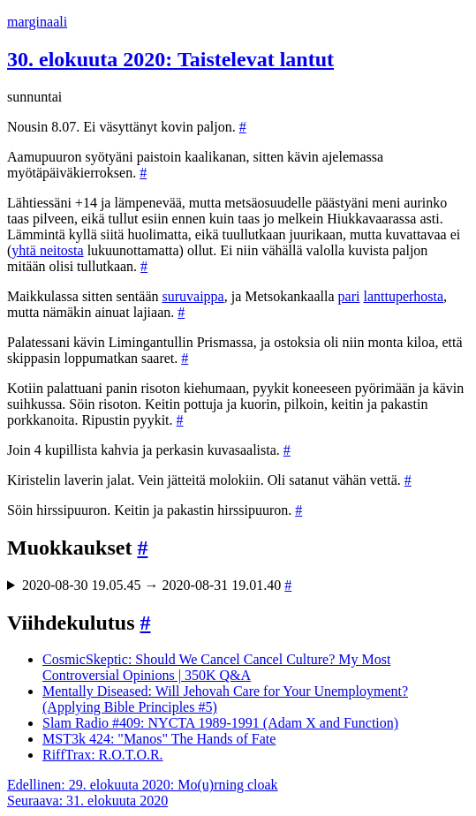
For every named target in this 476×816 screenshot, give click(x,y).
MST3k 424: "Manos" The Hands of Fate (159, 738)
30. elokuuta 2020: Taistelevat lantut (170, 59)
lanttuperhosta (403, 296)
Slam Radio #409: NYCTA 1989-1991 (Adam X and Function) (220, 722)
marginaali (37, 21)
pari (349, 296)
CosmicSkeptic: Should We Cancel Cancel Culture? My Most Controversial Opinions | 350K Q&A (216, 667)
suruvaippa (193, 296)
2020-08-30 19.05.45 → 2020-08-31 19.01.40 (156, 585)
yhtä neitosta (47, 250)
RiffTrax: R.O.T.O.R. (102, 754)
